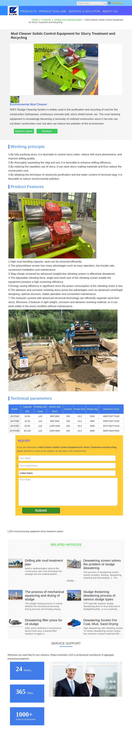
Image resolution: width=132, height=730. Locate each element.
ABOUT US (110, 11)
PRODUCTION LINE (52, 11)
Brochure (47, 131)
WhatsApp (115, 2)
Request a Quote (24, 131)
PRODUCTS (28, 11)
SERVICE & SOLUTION (84, 11)
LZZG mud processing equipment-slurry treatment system (35, 531)
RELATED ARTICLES (66, 544)
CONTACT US (18, 22)
